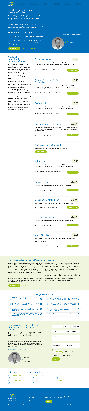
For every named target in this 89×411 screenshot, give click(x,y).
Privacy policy (17, 405)
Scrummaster (41, 103)
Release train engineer (45, 217)
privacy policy (68, 355)
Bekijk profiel (69, 47)
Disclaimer (29, 405)
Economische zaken (16, 380)
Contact (78, 4)
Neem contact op (41, 151)
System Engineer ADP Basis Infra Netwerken (50, 81)
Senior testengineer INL (46, 182)
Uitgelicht (57, 4)
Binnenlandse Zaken (16, 375)
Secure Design (77, 405)
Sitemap (10, 405)
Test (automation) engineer (48, 124)
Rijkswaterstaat (15, 383)
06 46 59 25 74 (69, 42)
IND (36, 380)
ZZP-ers (46, 4)
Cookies (24, 405)
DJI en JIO (61, 378)
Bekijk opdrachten (15, 48)
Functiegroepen (58, 345)
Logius (60, 380)
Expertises (73, 345)
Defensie (13, 378)
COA (60, 375)
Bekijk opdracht (72, 70)
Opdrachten (21, 4)
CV (52, 349)
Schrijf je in (27, 286)
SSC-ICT (37, 383)
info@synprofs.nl (31, 401)
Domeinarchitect (43, 59)
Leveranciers (34, 4)
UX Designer (41, 161)
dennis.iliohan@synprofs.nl (72, 45)
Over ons (67, 4)
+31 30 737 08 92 (31, 399)
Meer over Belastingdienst (31, 48)
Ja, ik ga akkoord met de (63, 355)
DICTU (36, 378)
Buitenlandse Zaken (40, 375)
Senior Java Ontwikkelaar (47, 199)
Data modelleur (42, 235)
